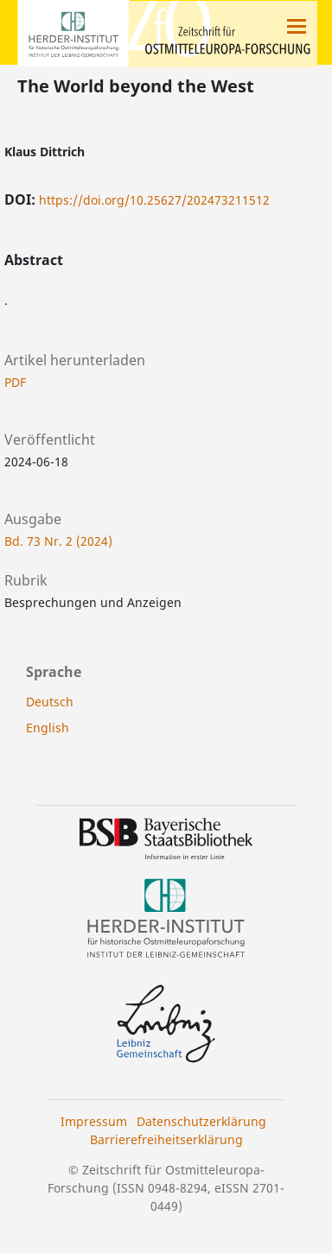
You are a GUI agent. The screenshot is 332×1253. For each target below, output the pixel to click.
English (47, 727)
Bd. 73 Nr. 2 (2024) (58, 541)
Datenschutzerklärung (201, 1121)
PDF (15, 382)
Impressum (94, 1121)
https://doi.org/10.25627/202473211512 (154, 200)
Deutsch (49, 701)
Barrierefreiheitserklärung (166, 1139)
